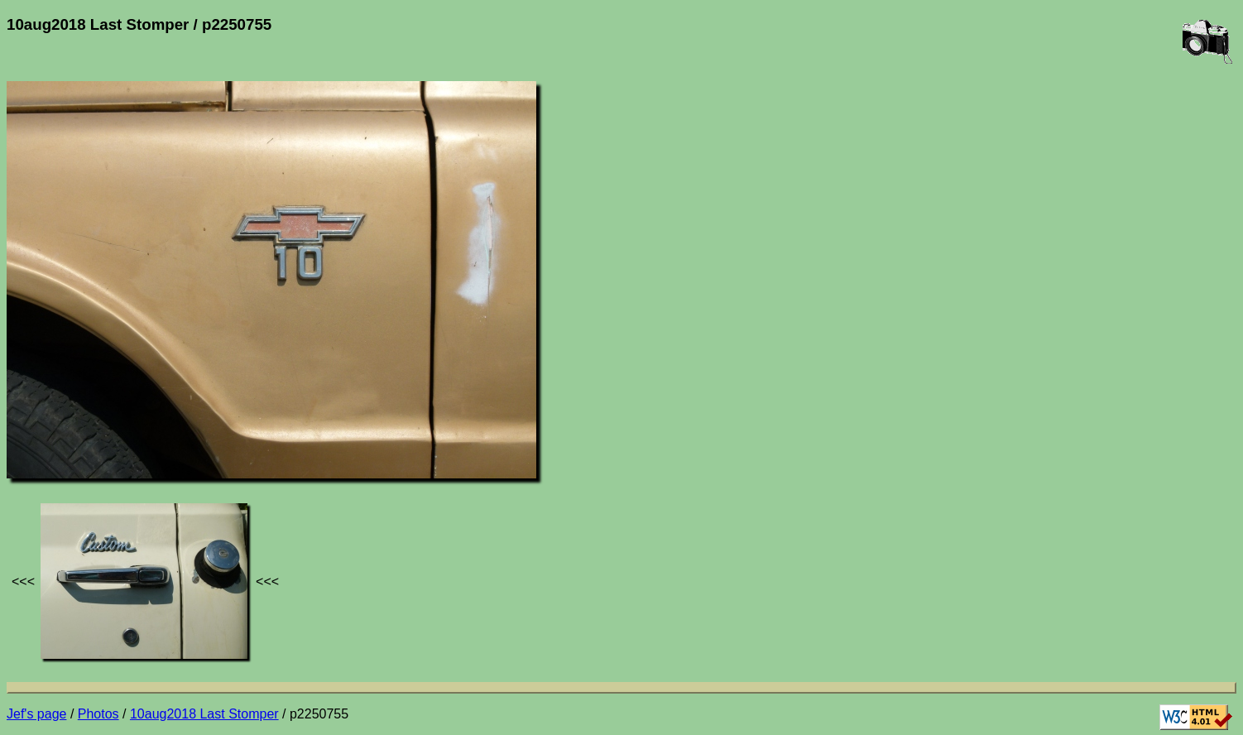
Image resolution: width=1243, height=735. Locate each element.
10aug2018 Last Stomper (204, 714)
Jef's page (36, 714)
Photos (98, 714)
